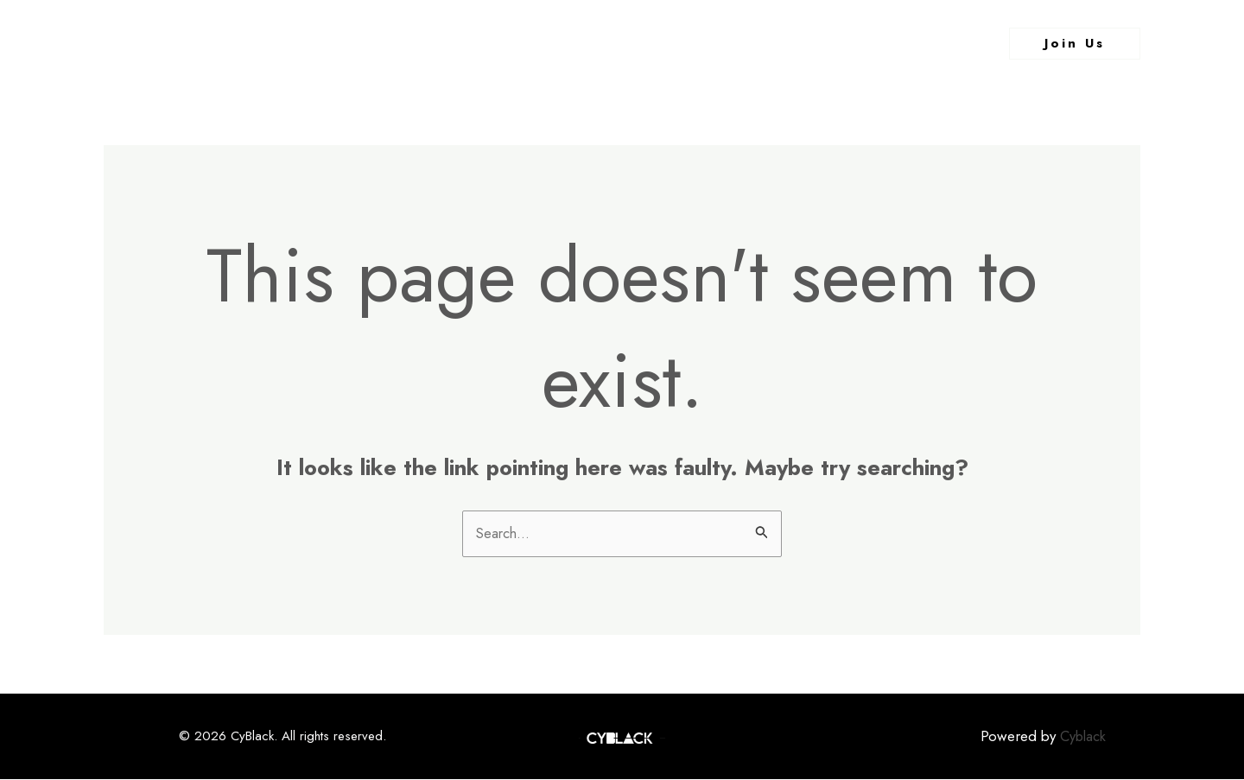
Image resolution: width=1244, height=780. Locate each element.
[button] (1074, 44)
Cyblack (1081, 736)
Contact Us (755, 43)
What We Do (644, 43)
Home (466, 43)
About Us (543, 43)
